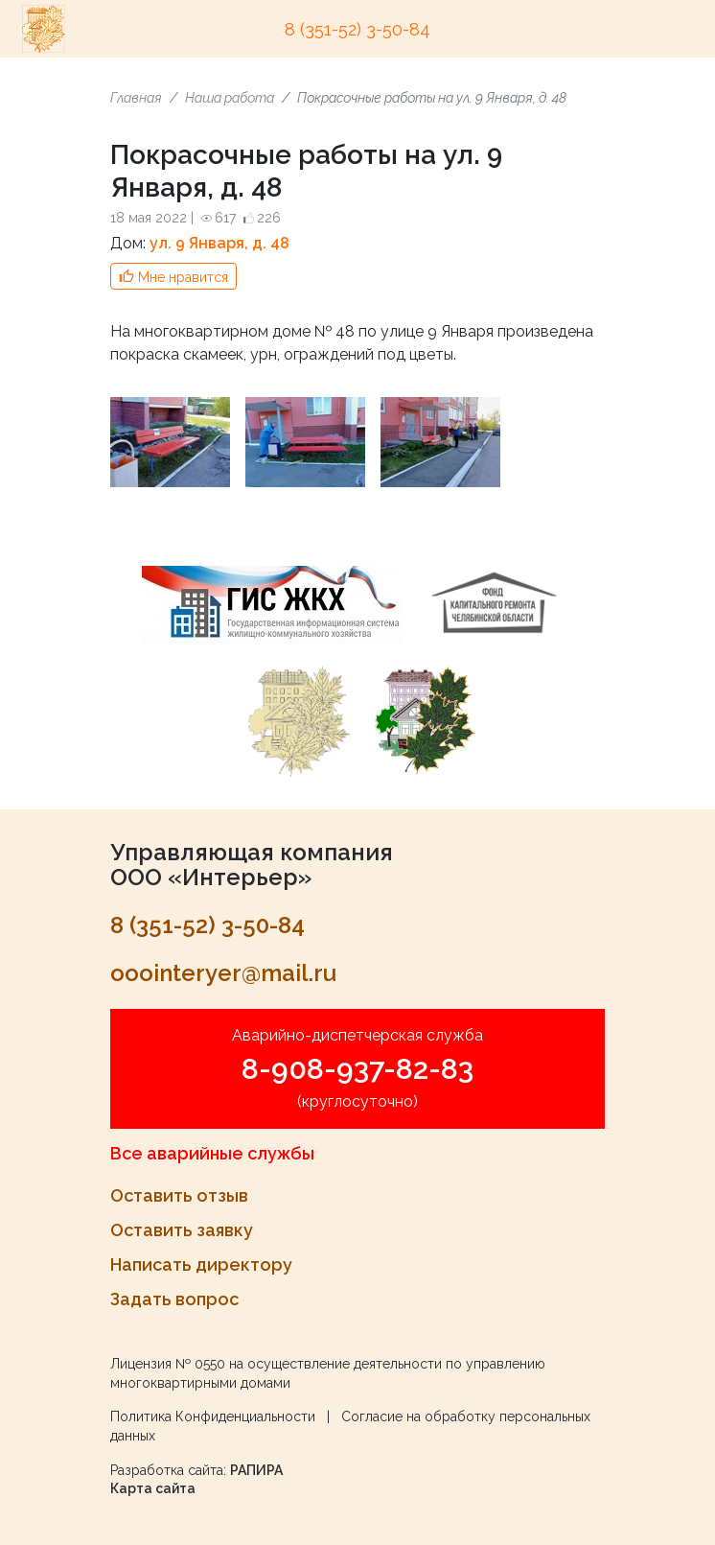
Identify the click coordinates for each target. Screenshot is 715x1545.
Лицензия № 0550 (167, 1363)
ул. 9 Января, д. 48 (219, 243)
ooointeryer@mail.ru (223, 973)
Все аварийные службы (212, 1153)
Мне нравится (183, 277)
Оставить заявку (181, 1230)
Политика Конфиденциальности (212, 1416)
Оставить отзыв (179, 1195)
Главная (136, 97)
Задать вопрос (174, 1299)
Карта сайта (153, 1488)
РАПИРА (256, 1470)
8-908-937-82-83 (357, 1069)
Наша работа (229, 97)
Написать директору (201, 1264)
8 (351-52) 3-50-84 (357, 29)
